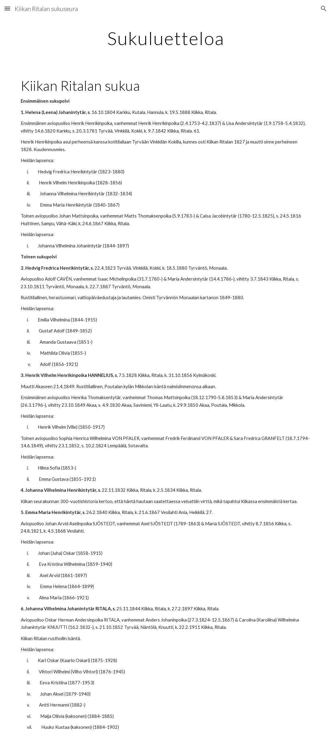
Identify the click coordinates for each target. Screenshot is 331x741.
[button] (7, 8)
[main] (165, 38)
